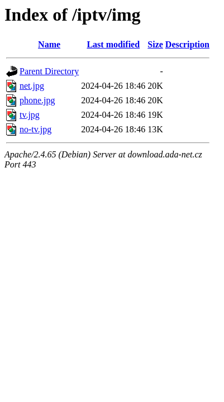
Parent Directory (49, 71)
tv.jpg (30, 114)
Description (187, 44)
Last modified (113, 44)
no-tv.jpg (35, 129)
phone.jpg (37, 100)
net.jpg (32, 85)
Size (155, 44)
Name (49, 44)
